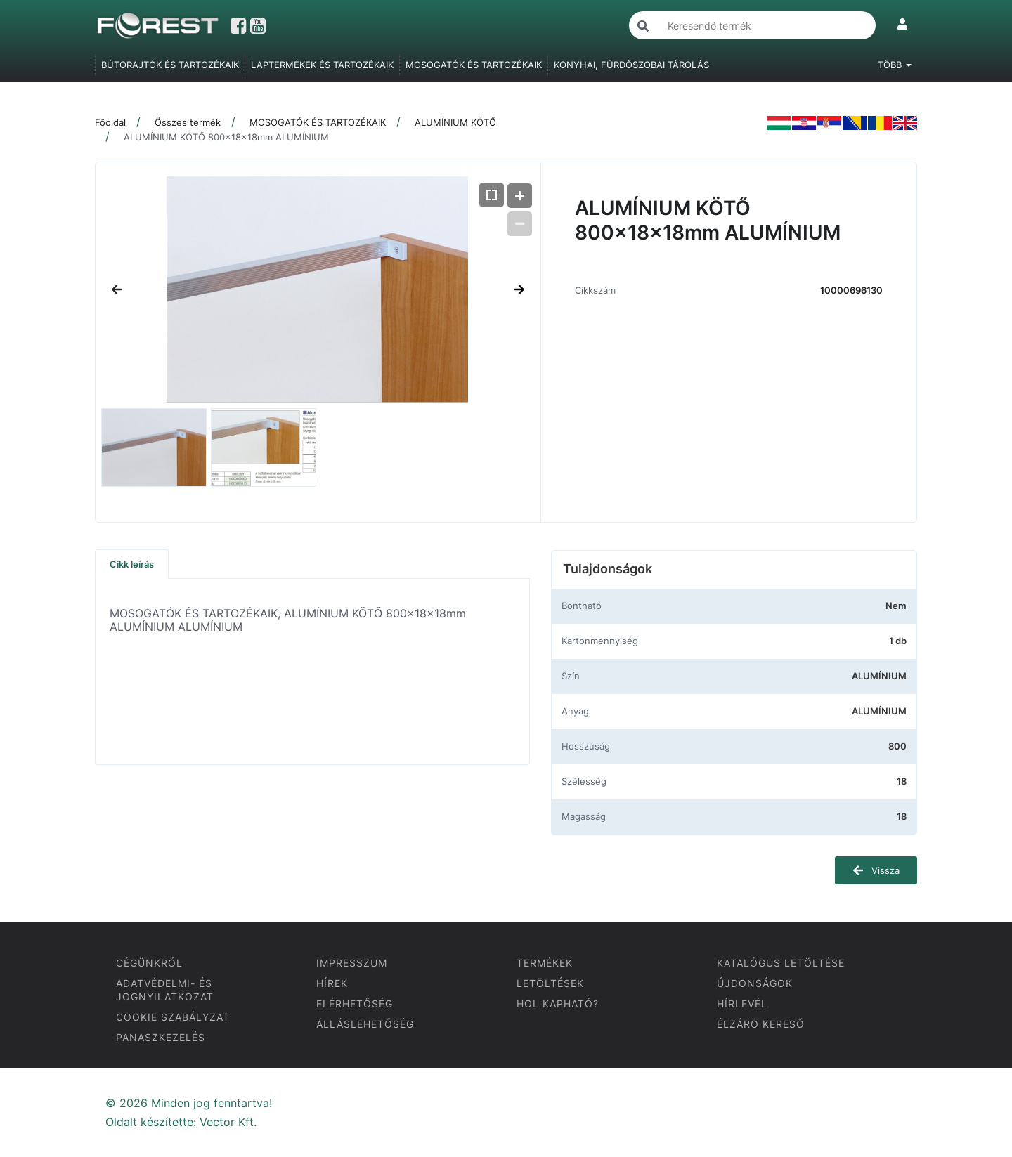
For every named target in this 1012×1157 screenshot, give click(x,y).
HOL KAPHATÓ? (558, 1003)
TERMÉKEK (545, 963)
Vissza (876, 870)
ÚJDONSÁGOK (755, 983)
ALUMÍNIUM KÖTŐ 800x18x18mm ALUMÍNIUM (226, 137)
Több (895, 64)
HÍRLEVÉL (742, 1003)
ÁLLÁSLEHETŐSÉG (365, 1024)
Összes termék (188, 122)
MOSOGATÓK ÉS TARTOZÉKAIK (474, 64)
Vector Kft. (228, 1122)
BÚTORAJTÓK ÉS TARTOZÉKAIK (170, 64)
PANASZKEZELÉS (160, 1037)
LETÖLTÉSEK (550, 983)
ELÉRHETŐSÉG (354, 1003)
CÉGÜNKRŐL (149, 963)
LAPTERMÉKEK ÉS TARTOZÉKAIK (322, 64)
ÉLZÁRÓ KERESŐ (761, 1024)
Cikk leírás (132, 564)
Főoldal (110, 122)
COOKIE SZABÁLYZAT (173, 1017)
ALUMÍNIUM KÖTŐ (455, 122)
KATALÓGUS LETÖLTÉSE (781, 963)
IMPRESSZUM (351, 963)
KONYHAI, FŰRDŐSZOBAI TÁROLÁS (631, 64)
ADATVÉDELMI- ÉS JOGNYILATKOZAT (165, 989)
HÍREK (332, 983)
